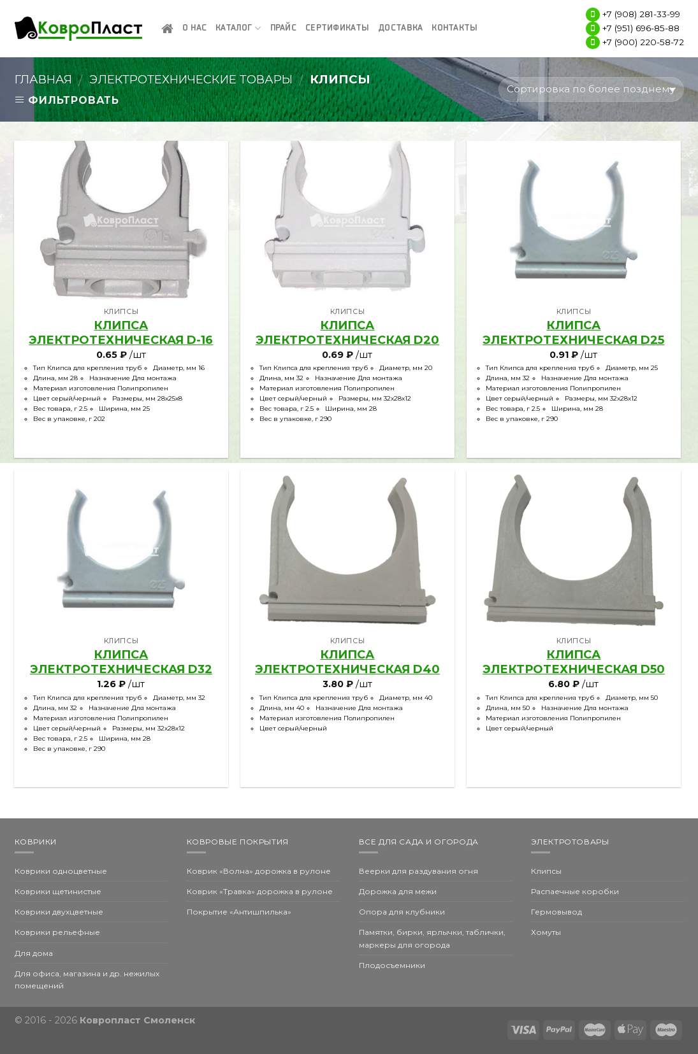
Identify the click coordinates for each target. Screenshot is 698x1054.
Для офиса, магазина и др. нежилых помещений (87, 979)
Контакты (454, 28)
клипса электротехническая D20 (347, 332)
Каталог (238, 28)
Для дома (34, 953)
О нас (194, 28)
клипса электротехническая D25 (573, 332)
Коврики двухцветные (59, 911)
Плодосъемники (392, 965)
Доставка (400, 28)
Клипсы (546, 871)
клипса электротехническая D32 (121, 662)
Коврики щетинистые (58, 891)
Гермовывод (556, 911)
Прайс (283, 28)
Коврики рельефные (57, 932)
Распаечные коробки (575, 891)
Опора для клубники (402, 911)
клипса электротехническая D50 (574, 662)
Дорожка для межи (398, 891)
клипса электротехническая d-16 (121, 332)
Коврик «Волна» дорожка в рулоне (259, 871)
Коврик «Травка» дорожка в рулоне (260, 891)
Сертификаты (337, 28)
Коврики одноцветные (61, 871)
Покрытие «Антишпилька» (239, 911)
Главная (43, 79)
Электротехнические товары (191, 79)
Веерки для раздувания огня (418, 871)
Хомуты (546, 932)
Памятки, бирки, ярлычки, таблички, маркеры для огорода (432, 938)
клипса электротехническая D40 (347, 662)
